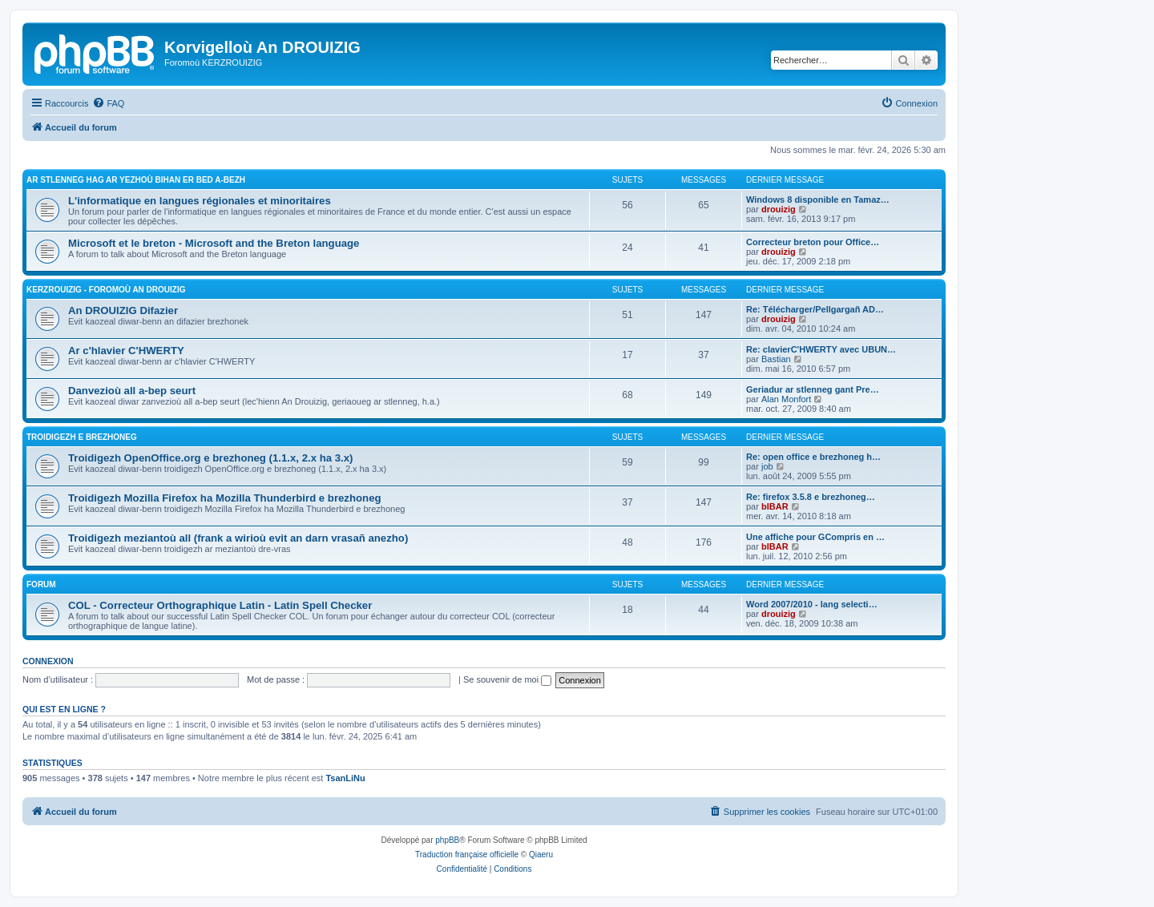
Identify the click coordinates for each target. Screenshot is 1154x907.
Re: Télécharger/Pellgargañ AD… (815, 309)
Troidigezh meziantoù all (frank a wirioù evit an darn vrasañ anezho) (238, 538)
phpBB (447, 840)
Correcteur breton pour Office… (812, 242)
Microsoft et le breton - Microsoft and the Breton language (213, 243)
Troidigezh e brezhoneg (81, 437)
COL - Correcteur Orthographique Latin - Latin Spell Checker (220, 605)
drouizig (778, 209)
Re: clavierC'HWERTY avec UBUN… (821, 349)
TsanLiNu (345, 778)
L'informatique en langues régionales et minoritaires (199, 201)
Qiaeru (541, 854)
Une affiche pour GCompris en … (815, 537)
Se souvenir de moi (507, 679)
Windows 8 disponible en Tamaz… (818, 199)
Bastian (776, 359)
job (767, 466)
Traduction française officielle (466, 854)
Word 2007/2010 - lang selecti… (812, 604)
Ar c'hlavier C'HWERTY (126, 351)
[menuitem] (108, 103)
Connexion (48, 661)
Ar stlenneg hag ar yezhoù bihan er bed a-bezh (135, 179)
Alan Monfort (786, 399)
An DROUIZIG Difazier (123, 310)
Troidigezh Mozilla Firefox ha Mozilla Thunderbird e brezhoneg (224, 498)
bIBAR (775, 506)
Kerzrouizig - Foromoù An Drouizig (106, 289)
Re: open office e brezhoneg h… (813, 457)
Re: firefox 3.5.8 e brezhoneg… (810, 497)
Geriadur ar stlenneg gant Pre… (812, 389)
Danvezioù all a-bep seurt (132, 391)
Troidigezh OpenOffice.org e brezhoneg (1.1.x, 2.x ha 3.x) (210, 458)
